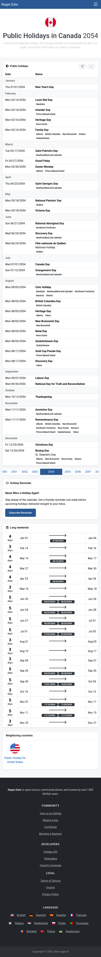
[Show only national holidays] (82, 66)
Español (61, 915)
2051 (14, 471)
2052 (25, 471)
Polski (62, 923)
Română (31, 931)
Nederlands (41, 923)
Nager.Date (9, 4)
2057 (88, 471)
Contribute (50, 827)
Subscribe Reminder (20, 512)
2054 (51, 471)
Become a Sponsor (50, 833)
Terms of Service (50, 880)
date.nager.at (61, 951)
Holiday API (50, 851)
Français (81, 915)
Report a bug (50, 820)
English (21, 915)
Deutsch (41, 915)
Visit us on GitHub (50, 813)
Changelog (50, 858)
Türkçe (51, 931)
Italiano (19, 923)
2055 (67, 471)
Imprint (50, 887)
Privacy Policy (50, 894)
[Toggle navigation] (95, 4)
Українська (72, 931)
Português (82, 923)
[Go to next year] (91, 66)
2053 (35, 471)
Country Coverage (50, 865)
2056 (78, 471)
